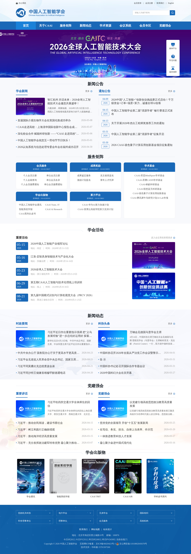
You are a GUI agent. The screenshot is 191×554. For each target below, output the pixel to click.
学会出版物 (95, 452)
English (171, 3)
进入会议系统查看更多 (163, 237)
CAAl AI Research (53, 209)
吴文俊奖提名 (107, 175)
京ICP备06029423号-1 (106, 544)
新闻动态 (85, 25)
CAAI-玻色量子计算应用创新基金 (149, 193)
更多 (88, 91)
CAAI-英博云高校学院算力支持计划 (95, 209)
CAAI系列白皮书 (27, 213)
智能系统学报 (25, 209)
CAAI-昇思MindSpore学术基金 (149, 175)
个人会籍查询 (30, 180)
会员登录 (137, 3)
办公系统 (21, 3)
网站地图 (95, 529)
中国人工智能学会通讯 (30, 205)
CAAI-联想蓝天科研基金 (149, 189)
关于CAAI (45, 25)
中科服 (95, 547)
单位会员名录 (53, 180)
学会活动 (95, 230)
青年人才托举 (107, 180)
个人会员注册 (30, 175)
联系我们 (160, 3)
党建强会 (165, 25)
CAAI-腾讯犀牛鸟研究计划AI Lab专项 (149, 198)
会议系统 (125, 25)
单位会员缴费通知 (53, 184)
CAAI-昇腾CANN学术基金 (149, 180)
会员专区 (145, 25)
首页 (26, 25)
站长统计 (107, 529)
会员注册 (149, 3)
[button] (92, 74)
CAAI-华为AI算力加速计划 (95, 205)
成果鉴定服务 (84, 175)
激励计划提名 (84, 180)
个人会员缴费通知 (30, 184)
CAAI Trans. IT (52, 205)
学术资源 (105, 25)
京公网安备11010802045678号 (133, 544)
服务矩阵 (65, 25)
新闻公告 (95, 84)
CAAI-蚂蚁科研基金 (149, 184)
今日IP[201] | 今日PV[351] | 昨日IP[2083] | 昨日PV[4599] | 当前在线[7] (95, 539)
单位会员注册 (53, 175)
